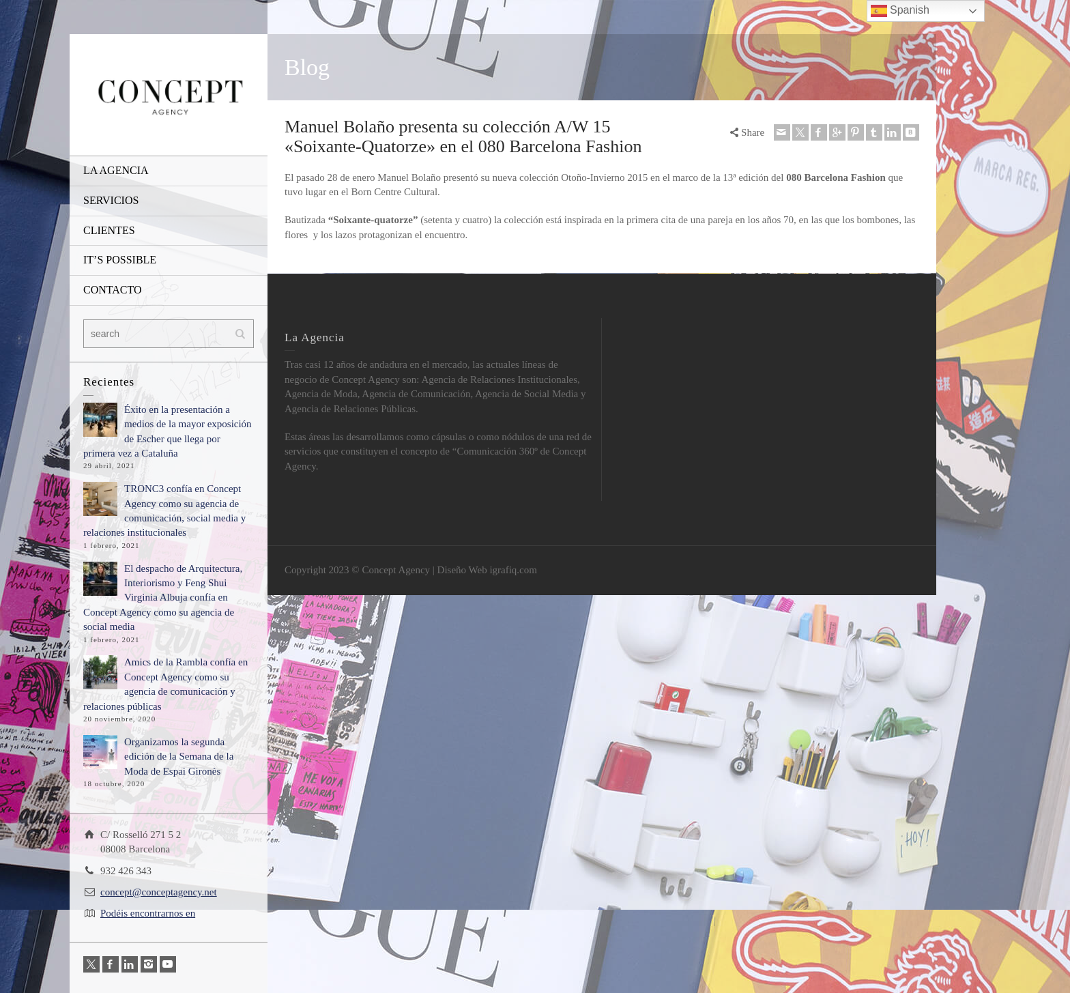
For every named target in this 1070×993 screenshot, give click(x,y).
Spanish (900, 11)
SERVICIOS (111, 200)
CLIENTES (109, 230)
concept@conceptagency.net (158, 892)
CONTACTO (112, 290)
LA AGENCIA (116, 170)
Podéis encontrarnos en (147, 913)
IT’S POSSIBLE (119, 259)
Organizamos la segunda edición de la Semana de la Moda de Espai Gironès (178, 756)
